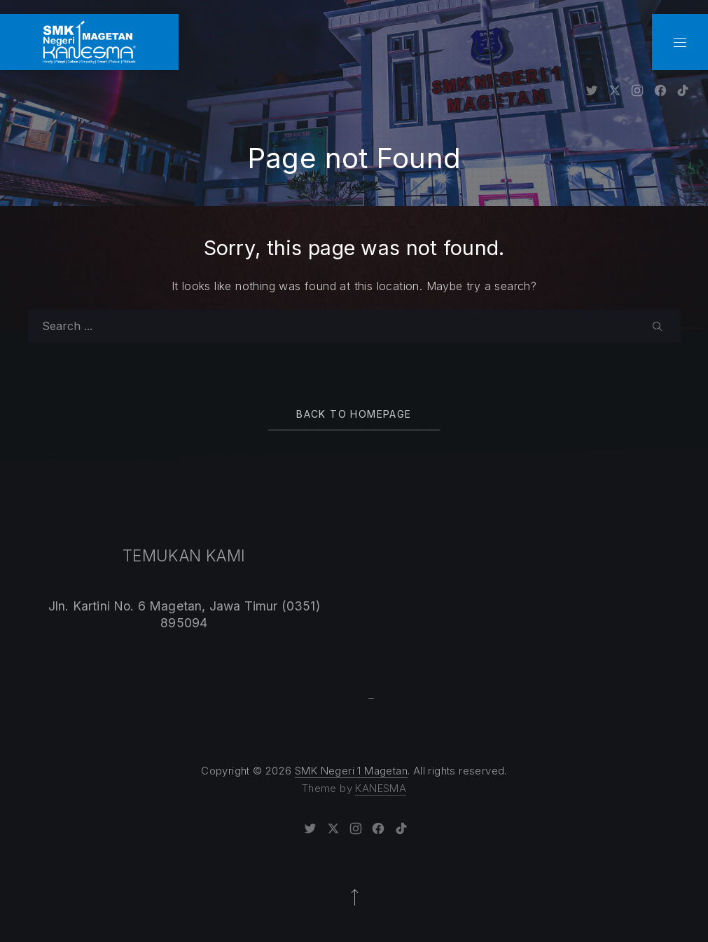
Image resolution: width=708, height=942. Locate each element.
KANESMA (380, 788)
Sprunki (371, 698)
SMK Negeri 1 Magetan (351, 770)
